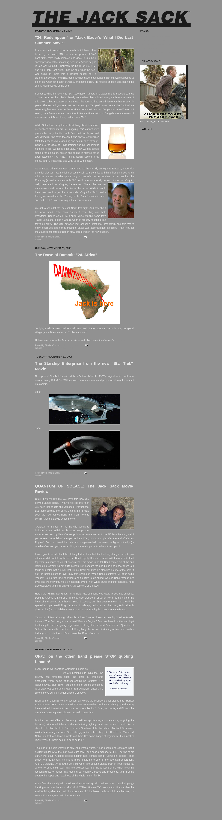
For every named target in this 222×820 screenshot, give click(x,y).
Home (84, 813)
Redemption (73, 239)
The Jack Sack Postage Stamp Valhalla (160, 52)
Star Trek (47, 475)
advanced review (124, 340)
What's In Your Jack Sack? (153, 40)
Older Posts (128, 813)
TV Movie (100, 239)
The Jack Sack (87, 239)
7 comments (76, 473)
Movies (46, 641)
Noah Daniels (60, 239)
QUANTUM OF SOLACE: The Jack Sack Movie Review (84, 489)
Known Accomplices (150, 48)
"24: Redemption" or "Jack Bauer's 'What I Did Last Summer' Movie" (84, 40)
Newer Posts (39, 813)
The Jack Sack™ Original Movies (157, 44)
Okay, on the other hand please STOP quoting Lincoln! (84, 659)
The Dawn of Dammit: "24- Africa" (66, 255)
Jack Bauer (48, 239)
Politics (46, 803)
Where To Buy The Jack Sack (155, 36)
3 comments (76, 800)
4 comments (77, 345)
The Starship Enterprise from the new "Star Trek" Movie (84, 366)
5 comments (76, 638)
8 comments (76, 237)
